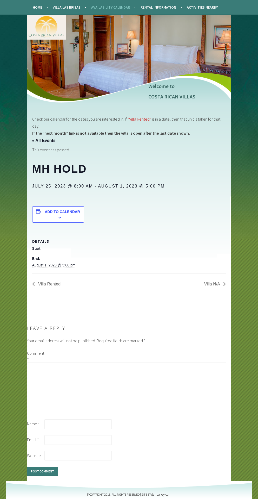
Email (33, 439)
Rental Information (158, 7)
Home (37, 7)
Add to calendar (62, 212)
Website (34, 455)
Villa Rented (49, 284)
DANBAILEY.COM (161, 494)
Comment (35, 356)
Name (33, 423)
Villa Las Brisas (67, 7)
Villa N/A (212, 284)
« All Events (44, 140)
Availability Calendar (110, 7)
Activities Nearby (202, 7)
